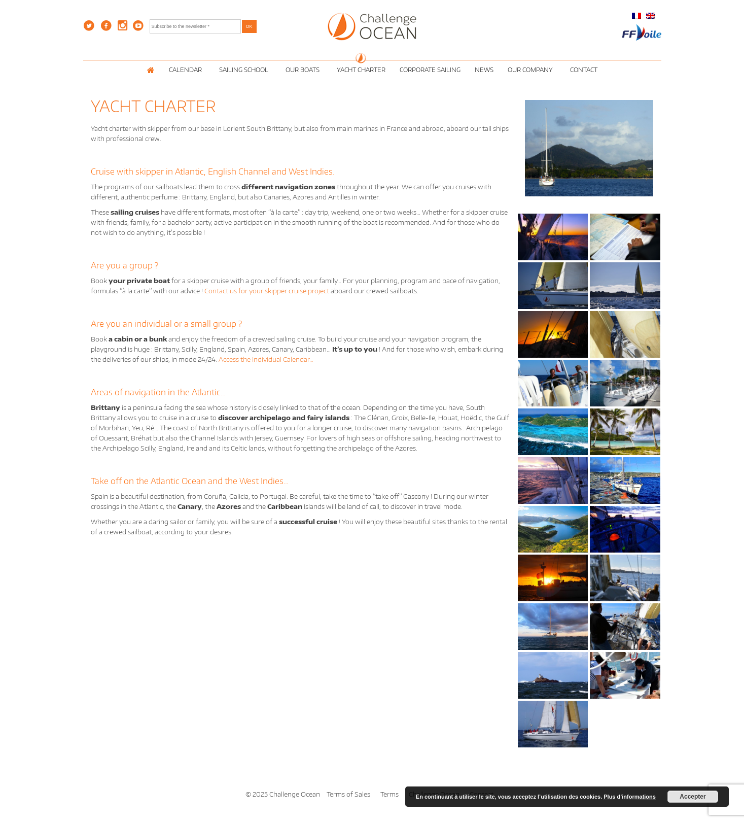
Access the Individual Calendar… (266, 359)
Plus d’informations (630, 797)
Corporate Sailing (430, 70)
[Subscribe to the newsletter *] (195, 26)
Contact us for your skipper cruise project (266, 291)
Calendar (187, 70)
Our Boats (304, 70)
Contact (583, 70)
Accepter (692, 796)
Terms (389, 794)
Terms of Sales (348, 794)
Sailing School (245, 70)
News (484, 70)
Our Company (532, 70)
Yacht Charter (361, 70)
